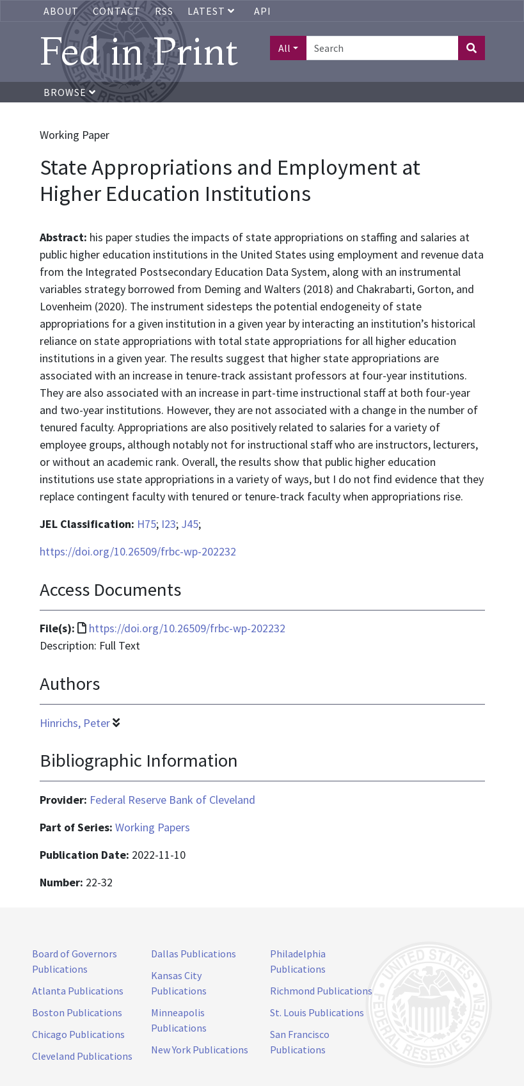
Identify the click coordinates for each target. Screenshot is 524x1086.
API (262, 10)
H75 (146, 523)
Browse (70, 92)
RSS (164, 10)
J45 (189, 523)
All (284, 48)
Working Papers (152, 827)
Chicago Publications (78, 1034)
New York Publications (199, 1049)
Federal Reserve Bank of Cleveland (172, 799)
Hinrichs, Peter (75, 722)
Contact (117, 10)
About (61, 10)
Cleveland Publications (82, 1056)
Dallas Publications (193, 953)
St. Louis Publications (317, 1012)
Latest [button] (212, 10)
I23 (168, 523)
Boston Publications (77, 1012)
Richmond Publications (321, 990)
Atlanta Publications (77, 990)
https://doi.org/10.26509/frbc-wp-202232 (138, 551)
